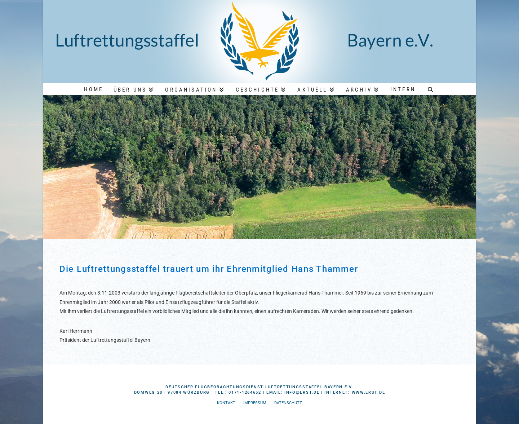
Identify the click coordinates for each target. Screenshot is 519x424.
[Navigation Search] (430, 88)
